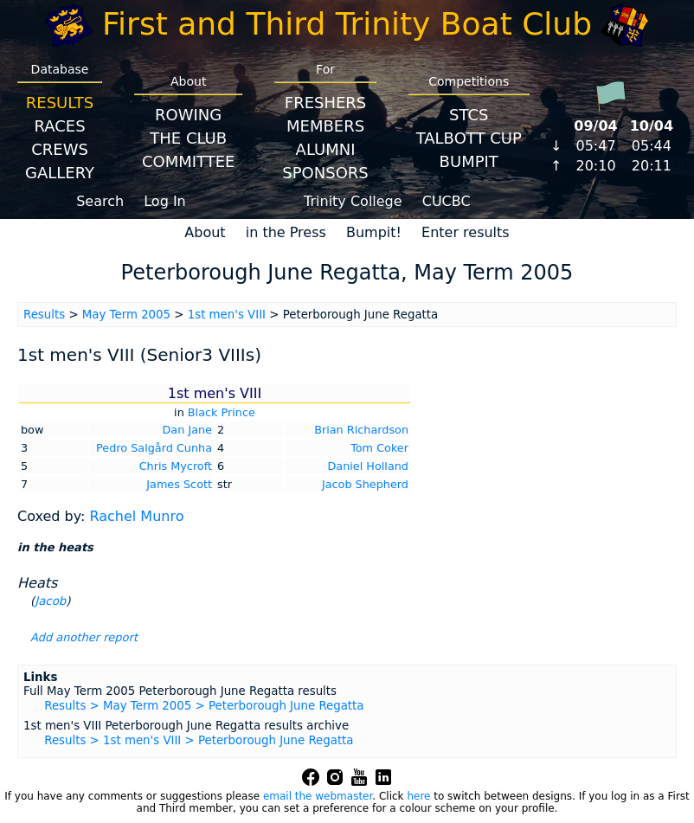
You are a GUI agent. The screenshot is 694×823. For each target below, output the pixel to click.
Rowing (188, 115)
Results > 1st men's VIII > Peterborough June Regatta (198, 740)
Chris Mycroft (175, 466)
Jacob (50, 601)
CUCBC (446, 201)
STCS (468, 115)
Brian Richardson (361, 429)
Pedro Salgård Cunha (154, 447)
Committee (188, 161)
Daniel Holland (368, 466)
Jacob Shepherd (365, 484)
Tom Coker (379, 447)
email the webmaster (317, 796)
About (204, 232)
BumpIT (469, 161)
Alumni (326, 149)
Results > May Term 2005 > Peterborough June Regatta (203, 705)
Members (325, 126)
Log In (165, 201)
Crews (59, 149)
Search (100, 201)
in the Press (286, 232)
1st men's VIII (227, 314)
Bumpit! (374, 232)
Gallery (59, 173)
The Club (188, 138)
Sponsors (325, 173)
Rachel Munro (136, 516)
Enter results (465, 232)
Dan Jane (187, 429)
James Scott (179, 484)
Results (59, 102)
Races (59, 126)
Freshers (326, 102)
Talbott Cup (469, 138)
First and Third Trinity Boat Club (347, 24)
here (418, 796)
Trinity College (353, 201)
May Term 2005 (126, 314)
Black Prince (221, 412)
